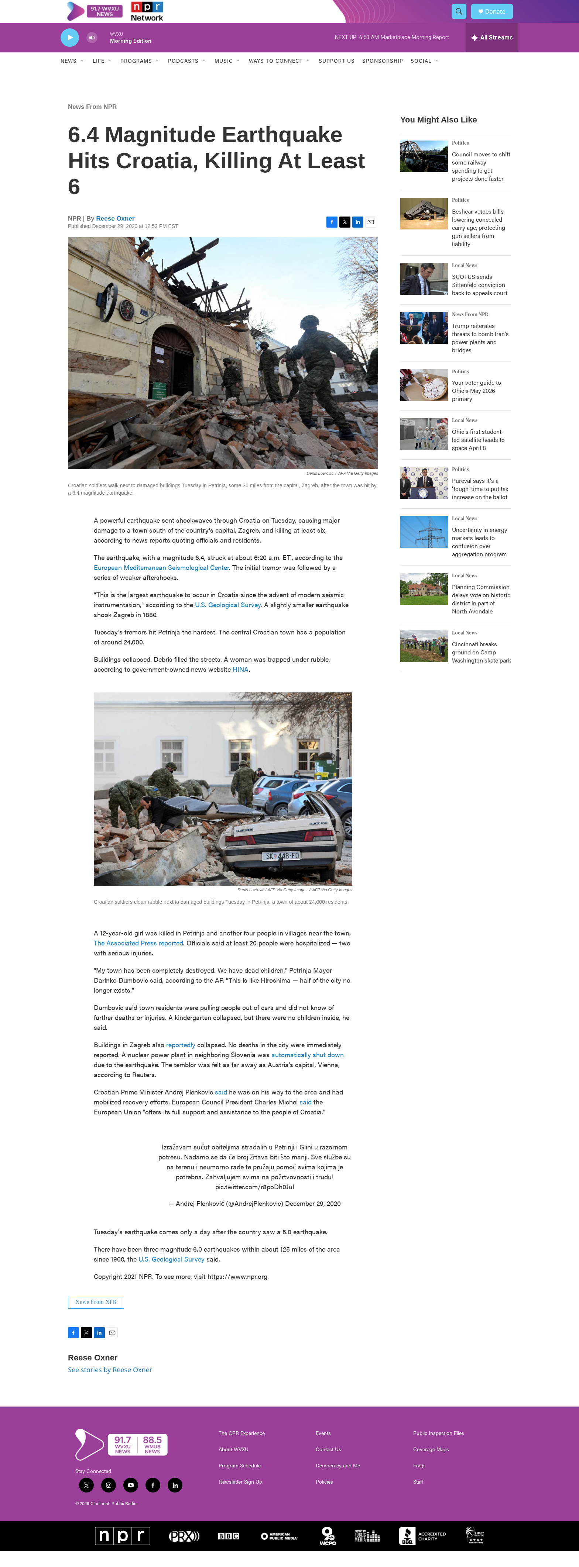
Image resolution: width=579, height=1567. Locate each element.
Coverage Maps (431, 1465)
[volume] (92, 53)
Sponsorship (382, 76)
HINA (241, 684)
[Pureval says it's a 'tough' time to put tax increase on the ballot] (424, 499)
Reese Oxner (115, 234)
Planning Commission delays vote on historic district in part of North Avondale (481, 615)
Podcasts (183, 76)
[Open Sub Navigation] (82, 77)
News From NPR (92, 122)
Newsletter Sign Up (240, 1498)
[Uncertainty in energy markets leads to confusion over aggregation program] (424, 548)
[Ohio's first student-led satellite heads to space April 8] (424, 450)
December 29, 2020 (313, 1219)
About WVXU (234, 1465)
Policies (324, 1498)
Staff (418, 1498)
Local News (464, 281)
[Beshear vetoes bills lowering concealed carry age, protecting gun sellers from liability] (424, 229)
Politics (460, 159)
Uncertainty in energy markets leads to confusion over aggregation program (479, 558)
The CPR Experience (242, 1449)
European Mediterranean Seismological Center (161, 583)
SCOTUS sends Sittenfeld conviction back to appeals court (479, 300)
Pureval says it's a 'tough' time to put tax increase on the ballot (480, 504)
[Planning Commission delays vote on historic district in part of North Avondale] (424, 605)
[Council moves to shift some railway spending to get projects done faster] (424, 172)
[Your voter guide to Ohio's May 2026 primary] (424, 401)
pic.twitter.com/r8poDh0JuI (254, 1202)
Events (323, 1449)
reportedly (180, 1060)
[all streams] (492, 53)
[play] (70, 53)
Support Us (337, 76)
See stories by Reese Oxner (110, 1385)
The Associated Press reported (138, 958)
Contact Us (328, 1465)
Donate (499, 19)
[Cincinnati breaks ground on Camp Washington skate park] (424, 662)
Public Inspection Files (438, 1449)
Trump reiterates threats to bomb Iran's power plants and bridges (480, 353)
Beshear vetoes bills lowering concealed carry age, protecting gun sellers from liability (478, 243)
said (221, 1107)
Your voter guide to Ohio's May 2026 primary (476, 406)
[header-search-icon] (462, 19)
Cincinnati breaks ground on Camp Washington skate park (481, 668)
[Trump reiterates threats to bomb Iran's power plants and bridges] (424, 344)
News (69, 76)
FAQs (419, 1481)
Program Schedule (240, 1481)
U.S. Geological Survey (228, 620)
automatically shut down (307, 1070)
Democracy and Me (338, 1481)
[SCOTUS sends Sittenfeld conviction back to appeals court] (424, 295)
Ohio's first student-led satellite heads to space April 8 (478, 455)
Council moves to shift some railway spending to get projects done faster (481, 182)
